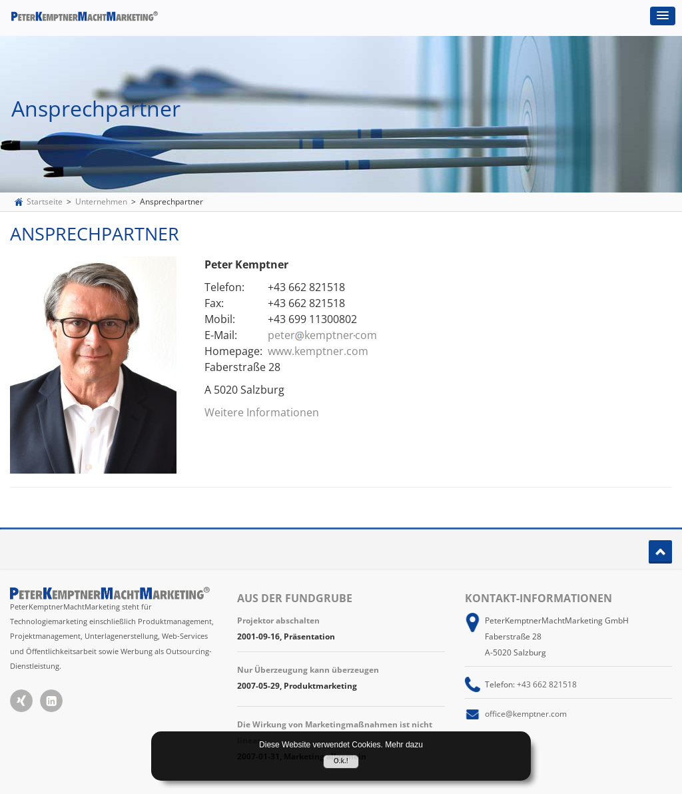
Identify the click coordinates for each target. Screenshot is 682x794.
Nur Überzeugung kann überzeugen (308, 669)
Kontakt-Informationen (538, 598)
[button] (662, 16)
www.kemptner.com (318, 351)
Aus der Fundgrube (294, 598)
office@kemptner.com (526, 713)
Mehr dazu (404, 744)
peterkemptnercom (322, 335)
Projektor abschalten (278, 620)
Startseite (45, 201)
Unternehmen (101, 201)
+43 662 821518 (547, 684)
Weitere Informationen (261, 412)
